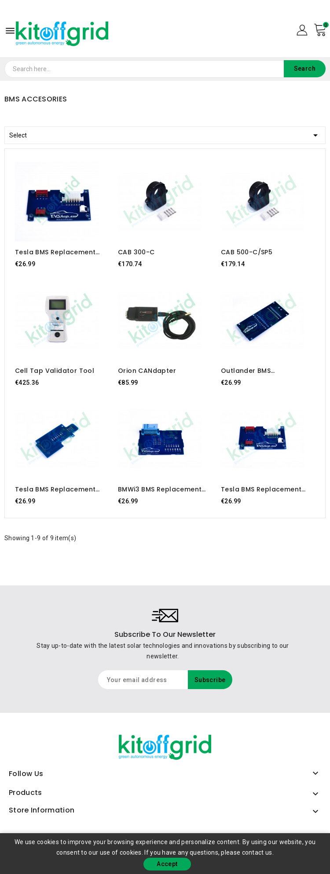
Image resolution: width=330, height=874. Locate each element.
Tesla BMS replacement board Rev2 (261, 489)
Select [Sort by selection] (165, 134)
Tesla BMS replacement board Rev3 (55, 252)
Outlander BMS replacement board (255, 371)
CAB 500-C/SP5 (246, 252)
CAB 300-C (136, 252)
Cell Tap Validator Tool (54, 371)
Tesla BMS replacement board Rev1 (55, 489)
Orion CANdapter (147, 371)
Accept (167, 863)
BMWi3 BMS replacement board (160, 489)
